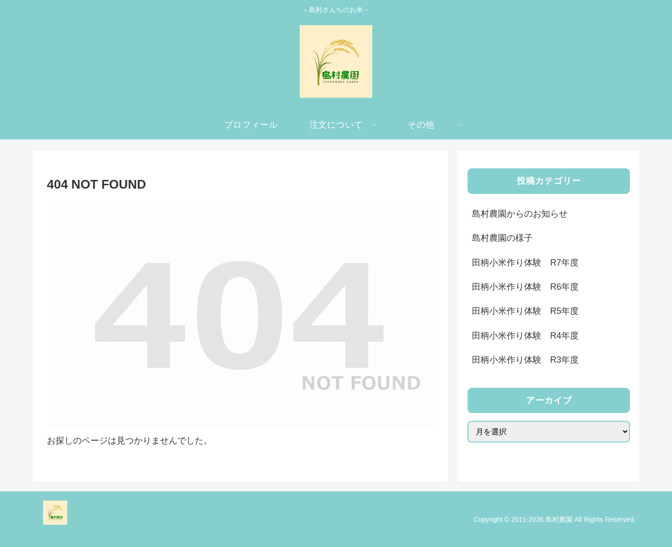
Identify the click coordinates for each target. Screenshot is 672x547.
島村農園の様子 (502, 238)
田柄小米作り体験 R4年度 (525, 335)
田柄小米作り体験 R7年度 (525, 262)
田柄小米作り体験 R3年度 (525, 360)
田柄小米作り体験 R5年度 (525, 311)
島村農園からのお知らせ (520, 214)
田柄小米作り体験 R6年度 (525, 287)
